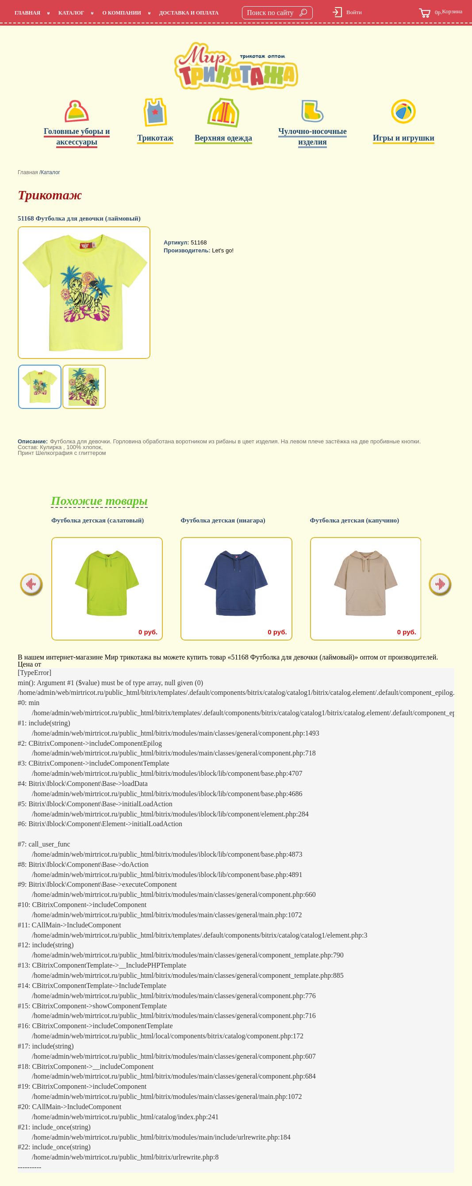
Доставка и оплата (189, 13)
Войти (354, 12)
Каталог (71, 13)
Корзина (440, 13)
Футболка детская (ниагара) (222, 520)
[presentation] (31, 585)
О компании (121, 13)
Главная (27, 13)
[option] (85, 293)
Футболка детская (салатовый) (97, 520)
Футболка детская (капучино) (354, 520)
